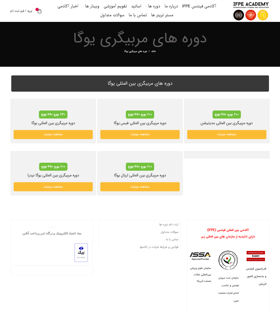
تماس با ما (172, 245)
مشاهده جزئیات (53, 140)
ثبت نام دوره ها (168, 230)
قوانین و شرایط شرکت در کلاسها (159, 253)
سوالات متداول (169, 238)
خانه (153, 58)
